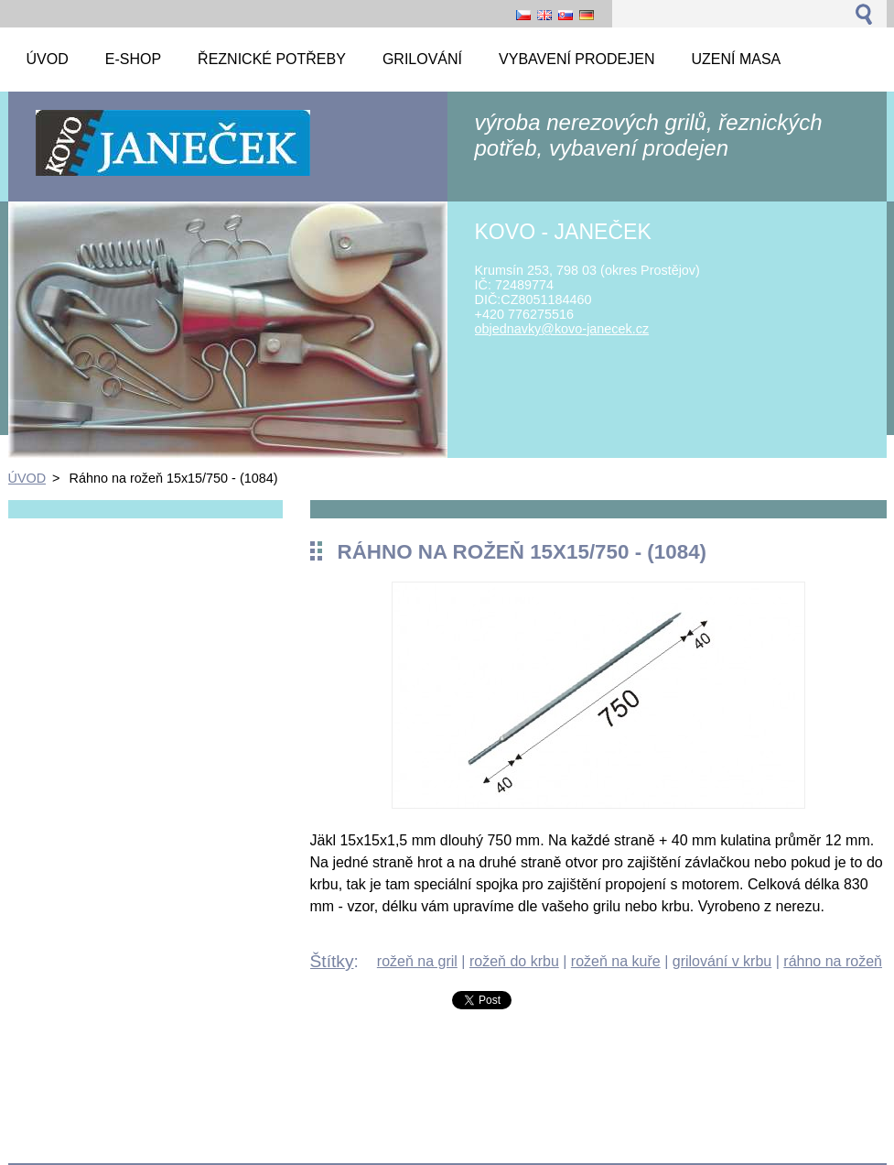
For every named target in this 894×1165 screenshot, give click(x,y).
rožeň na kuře (616, 961)
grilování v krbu (722, 961)
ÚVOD (27, 478)
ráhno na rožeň (832, 961)
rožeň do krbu (514, 961)
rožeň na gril (417, 961)
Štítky (332, 961)
